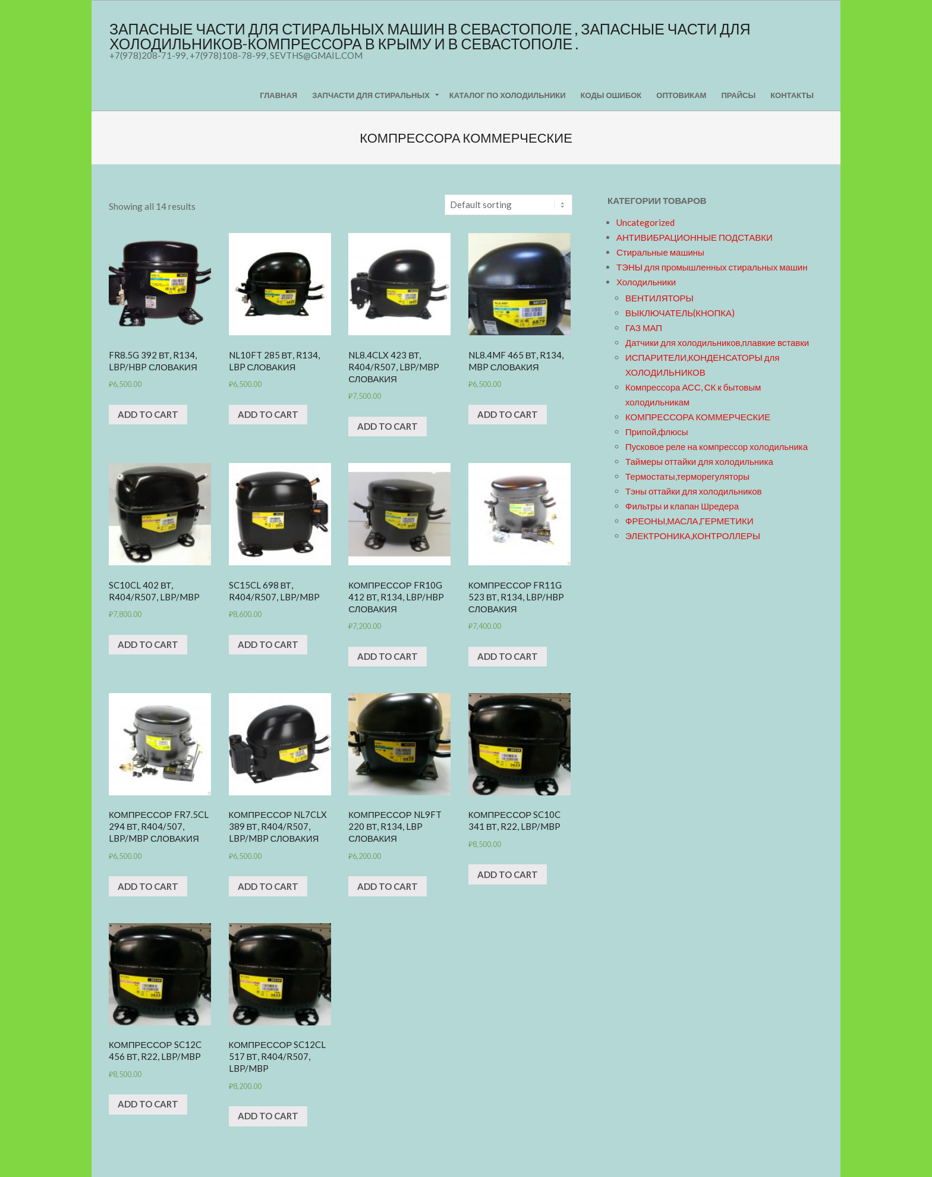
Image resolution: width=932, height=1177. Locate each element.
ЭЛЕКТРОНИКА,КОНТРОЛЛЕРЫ (692, 535)
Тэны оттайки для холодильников (693, 491)
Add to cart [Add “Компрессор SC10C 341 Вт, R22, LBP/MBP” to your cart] (507, 874)
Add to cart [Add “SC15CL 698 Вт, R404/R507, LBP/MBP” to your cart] (268, 644)
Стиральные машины (660, 252)
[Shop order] (508, 204)
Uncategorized (645, 222)
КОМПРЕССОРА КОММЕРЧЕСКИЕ (697, 416)
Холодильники (646, 281)
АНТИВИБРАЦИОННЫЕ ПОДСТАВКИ (694, 237)
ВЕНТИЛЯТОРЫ (659, 297)
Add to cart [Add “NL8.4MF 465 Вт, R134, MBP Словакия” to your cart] (507, 414)
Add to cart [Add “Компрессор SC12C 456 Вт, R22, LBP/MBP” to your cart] (148, 1104)
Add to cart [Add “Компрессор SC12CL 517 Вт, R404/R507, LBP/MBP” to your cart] (268, 1115)
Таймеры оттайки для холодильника (699, 461)
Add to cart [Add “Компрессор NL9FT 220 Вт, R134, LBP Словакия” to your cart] (387, 886)
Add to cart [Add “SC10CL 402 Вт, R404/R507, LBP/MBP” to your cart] (148, 644)
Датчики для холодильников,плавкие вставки (717, 342)
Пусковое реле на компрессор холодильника (716, 446)
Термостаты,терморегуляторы (687, 476)
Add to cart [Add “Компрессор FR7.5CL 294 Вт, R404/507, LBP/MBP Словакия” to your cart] (148, 886)
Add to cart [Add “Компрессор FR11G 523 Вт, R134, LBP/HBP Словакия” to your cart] (507, 656)
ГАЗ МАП (643, 327)
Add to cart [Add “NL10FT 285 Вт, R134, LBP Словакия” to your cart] (268, 414)
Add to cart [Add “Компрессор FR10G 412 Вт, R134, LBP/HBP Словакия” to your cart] (387, 656)
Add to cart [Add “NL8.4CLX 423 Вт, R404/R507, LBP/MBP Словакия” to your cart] (387, 426)
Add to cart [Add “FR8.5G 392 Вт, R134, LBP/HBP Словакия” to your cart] (148, 414)
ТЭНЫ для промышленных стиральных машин (711, 267)
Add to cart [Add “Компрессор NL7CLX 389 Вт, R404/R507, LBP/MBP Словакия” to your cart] (268, 886)
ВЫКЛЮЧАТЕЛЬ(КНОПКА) (680, 312)
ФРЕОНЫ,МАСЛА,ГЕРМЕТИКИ (689, 520)
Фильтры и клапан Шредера (682, 506)
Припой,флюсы (656, 431)
